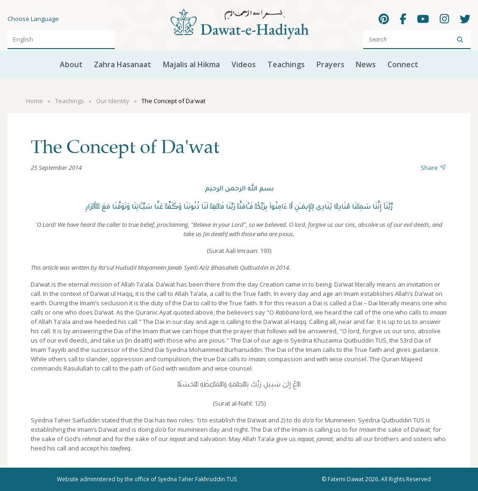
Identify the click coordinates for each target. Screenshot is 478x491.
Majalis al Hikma (191, 64)
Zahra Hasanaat (122, 64)
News (366, 64)
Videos (244, 64)
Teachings (286, 64)
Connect (402, 64)
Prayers (330, 64)
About (71, 64)
